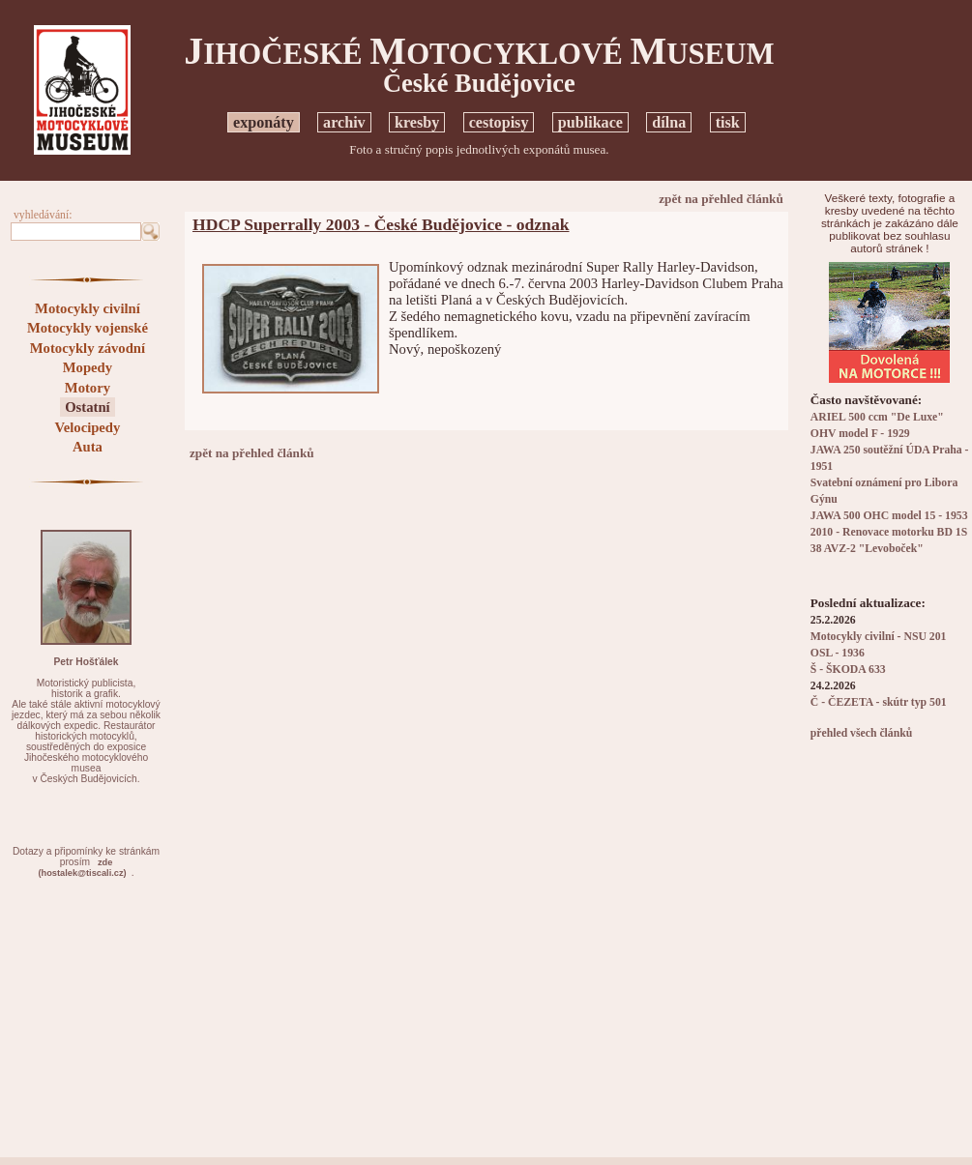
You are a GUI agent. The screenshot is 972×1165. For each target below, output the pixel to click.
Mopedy (87, 367)
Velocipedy (87, 427)
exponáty (263, 122)
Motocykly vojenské (87, 327)
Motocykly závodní (87, 348)
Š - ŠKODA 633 (848, 669)
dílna (669, 122)
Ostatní (87, 407)
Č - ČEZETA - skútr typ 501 (878, 702)
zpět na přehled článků (721, 198)
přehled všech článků (861, 733)
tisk (728, 122)
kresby (417, 122)
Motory (87, 387)
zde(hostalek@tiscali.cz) (83, 868)
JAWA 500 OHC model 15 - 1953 (889, 516)
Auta (88, 446)
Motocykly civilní (87, 308)
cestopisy (499, 122)
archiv (344, 122)
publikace (590, 122)
